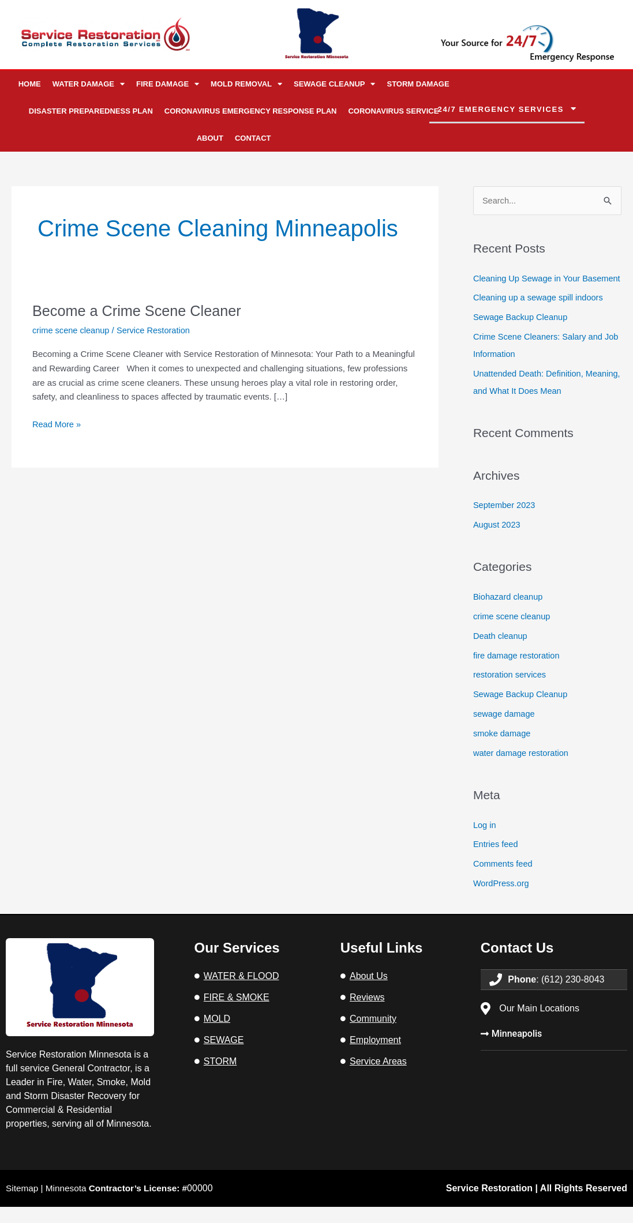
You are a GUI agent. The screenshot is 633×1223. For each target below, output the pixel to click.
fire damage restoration (517, 672)
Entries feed (496, 860)
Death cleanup (501, 652)
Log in (485, 841)
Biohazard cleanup (509, 614)
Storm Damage (418, 84)
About (210, 138)
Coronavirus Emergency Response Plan (250, 111)
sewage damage (505, 730)
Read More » (57, 422)
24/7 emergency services (501, 109)
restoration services (510, 692)
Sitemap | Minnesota (100, 1204)
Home (29, 84)
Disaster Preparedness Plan (91, 111)
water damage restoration (522, 769)
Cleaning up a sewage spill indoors (540, 315)
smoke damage (503, 750)
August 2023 (497, 542)
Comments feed (503, 880)
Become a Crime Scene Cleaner (140, 310)
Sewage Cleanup (335, 83)
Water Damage (89, 83)
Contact (253, 138)
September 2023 (505, 522)
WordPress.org (502, 899)
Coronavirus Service (393, 111)
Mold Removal (246, 83)
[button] (507, 109)
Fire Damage (167, 83)
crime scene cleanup (72, 330)
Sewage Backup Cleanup (521, 335)
